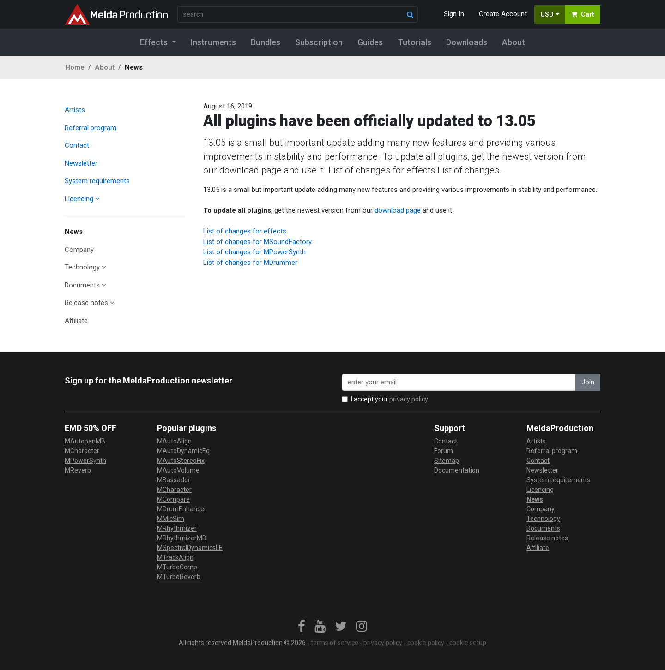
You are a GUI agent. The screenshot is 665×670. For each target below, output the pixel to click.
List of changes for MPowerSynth (254, 252)
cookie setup (467, 642)
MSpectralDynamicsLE (190, 547)
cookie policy (425, 642)
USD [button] (547, 14)
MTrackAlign (175, 557)
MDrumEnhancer (181, 509)
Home (75, 67)
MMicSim (170, 518)
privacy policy (408, 399)
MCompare (173, 499)
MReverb (78, 470)
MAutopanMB (85, 441)
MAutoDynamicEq (183, 451)
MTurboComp (177, 567)
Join (587, 382)
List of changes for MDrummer (250, 262)
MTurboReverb (178, 576)
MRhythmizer (177, 528)
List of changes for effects (244, 231)
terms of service (334, 642)
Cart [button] (582, 14)
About (105, 67)
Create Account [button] (503, 14)
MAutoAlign (174, 441)
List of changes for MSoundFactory (257, 242)
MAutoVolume (178, 470)
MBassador (173, 480)
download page (398, 210)
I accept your (389, 399)
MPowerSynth (85, 460)
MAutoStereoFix (181, 460)
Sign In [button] (454, 14)
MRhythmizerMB (181, 538)
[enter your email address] (459, 382)
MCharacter (82, 451)
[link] (301, 626)
